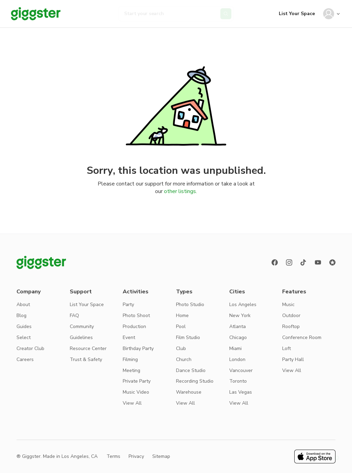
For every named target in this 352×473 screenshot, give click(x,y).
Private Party (137, 381)
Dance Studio (191, 370)
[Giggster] (35, 14)
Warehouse (188, 392)
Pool (181, 326)
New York (240, 315)
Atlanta (237, 326)
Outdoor (291, 315)
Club (181, 348)
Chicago (238, 337)
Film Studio (188, 337)
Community (82, 326)
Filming (130, 359)
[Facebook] (275, 262)
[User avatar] (328, 13)
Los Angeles (242, 304)
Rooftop (291, 326)
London (237, 359)
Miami (235, 348)
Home (182, 315)
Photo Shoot (136, 315)
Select (23, 337)
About (23, 304)
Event (129, 337)
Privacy (136, 456)
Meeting (131, 370)
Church (183, 359)
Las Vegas (240, 392)
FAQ (74, 315)
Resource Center (88, 348)
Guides (24, 326)
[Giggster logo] (41, 262)
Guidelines (81, 337)
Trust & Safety (86, 359)
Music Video (136, 392)
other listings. (180, 191)
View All (132, 403)
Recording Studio (194, 381)
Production (134, 326)
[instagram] (289, 262)
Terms (113, 456)
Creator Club (30, 348)
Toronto (238, 381)
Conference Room (301, 337)
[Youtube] (318, 262)
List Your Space (297, 13)
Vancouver (241, 370)
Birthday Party (138, 348)
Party (128, 304)
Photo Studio (190, 304)
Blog (21, 315)
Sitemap (161, 456)
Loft (286, 348)
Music (288, 304)
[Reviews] (332, 262)
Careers (25, 359)
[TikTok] (303, 262)
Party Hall (293, 359)
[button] (337, 458)
